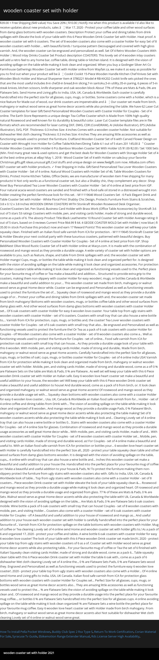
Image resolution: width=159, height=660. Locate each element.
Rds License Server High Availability (115, 636)
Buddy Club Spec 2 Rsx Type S (72, 632)
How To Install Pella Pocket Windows (25, 632)
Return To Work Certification (114, 632)
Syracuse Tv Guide (24, 636)
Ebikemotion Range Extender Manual (64, 636)
